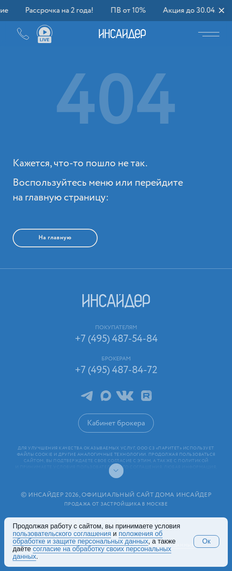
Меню (211, 33)
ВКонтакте (125, 395)
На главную (55, 237)
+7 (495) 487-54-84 (17, 33)
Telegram (86, 395)
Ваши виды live (44, 34)
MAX (106, 395)
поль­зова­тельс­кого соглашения (62, 533)
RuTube (146, 395)
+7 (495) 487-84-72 (116, 370)
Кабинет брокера (116, 423)
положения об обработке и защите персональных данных (88, 537)
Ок (206, 541)
